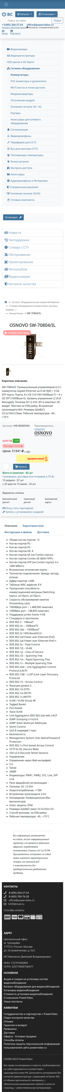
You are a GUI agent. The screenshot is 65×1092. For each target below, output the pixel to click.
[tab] (11, 525)
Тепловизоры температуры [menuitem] (25, 155)
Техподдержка (17, 240)
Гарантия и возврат (15, 1025)
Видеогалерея (17, 276)
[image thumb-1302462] (8, 371)
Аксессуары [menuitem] (15, 174)
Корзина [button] (15, 32)
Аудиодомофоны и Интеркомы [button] (27, 180)
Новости (13, 233)
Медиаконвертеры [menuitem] (22, 94)
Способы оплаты (14, 1040)
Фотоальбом (16, 269)
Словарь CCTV (17, 247)
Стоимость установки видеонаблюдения (28, 994)
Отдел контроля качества (19, 1017)
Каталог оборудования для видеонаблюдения (31, 986)
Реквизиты (10, 1029)
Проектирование (19, 262)
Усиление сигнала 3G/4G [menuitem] (23, 193)
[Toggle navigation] (6, 4)
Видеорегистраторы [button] (21, 55)
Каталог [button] (23, 14)
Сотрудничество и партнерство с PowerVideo (31, 1014)
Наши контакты (13, 1001)
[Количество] (5, 467)
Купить (21, 466)
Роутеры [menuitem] (16, 113)
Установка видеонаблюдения (21, 990)
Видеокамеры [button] (17, 49)
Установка (13, 217)
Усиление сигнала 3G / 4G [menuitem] (26, 106)
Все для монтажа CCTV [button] (22, 148)
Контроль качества (21, 284)
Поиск (57, 20)
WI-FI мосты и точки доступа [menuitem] (28, 87)
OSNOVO (39, 429)
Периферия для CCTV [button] (21, 142)
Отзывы (8, 1021)
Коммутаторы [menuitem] (20, 74)
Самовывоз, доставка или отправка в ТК (28, 476)
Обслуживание (17, 255)
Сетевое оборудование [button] (23, 68)
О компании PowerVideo (18, 997)
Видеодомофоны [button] (19, 136)
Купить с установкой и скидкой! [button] (23, 512)
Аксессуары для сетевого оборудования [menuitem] (26, 121)
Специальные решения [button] (22, 187)
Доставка (9, 1032)
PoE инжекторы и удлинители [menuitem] (28, 81)
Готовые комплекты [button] (21, 200)
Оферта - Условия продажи (20, 1036)
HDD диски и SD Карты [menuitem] (20, 62)
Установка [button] (46, 14)
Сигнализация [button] (17, 129)
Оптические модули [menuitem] (23, 100)
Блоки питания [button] (18, 161)
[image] (32, 347)
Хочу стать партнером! (17, 508)
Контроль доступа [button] (19, 168)
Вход (5, 32)
